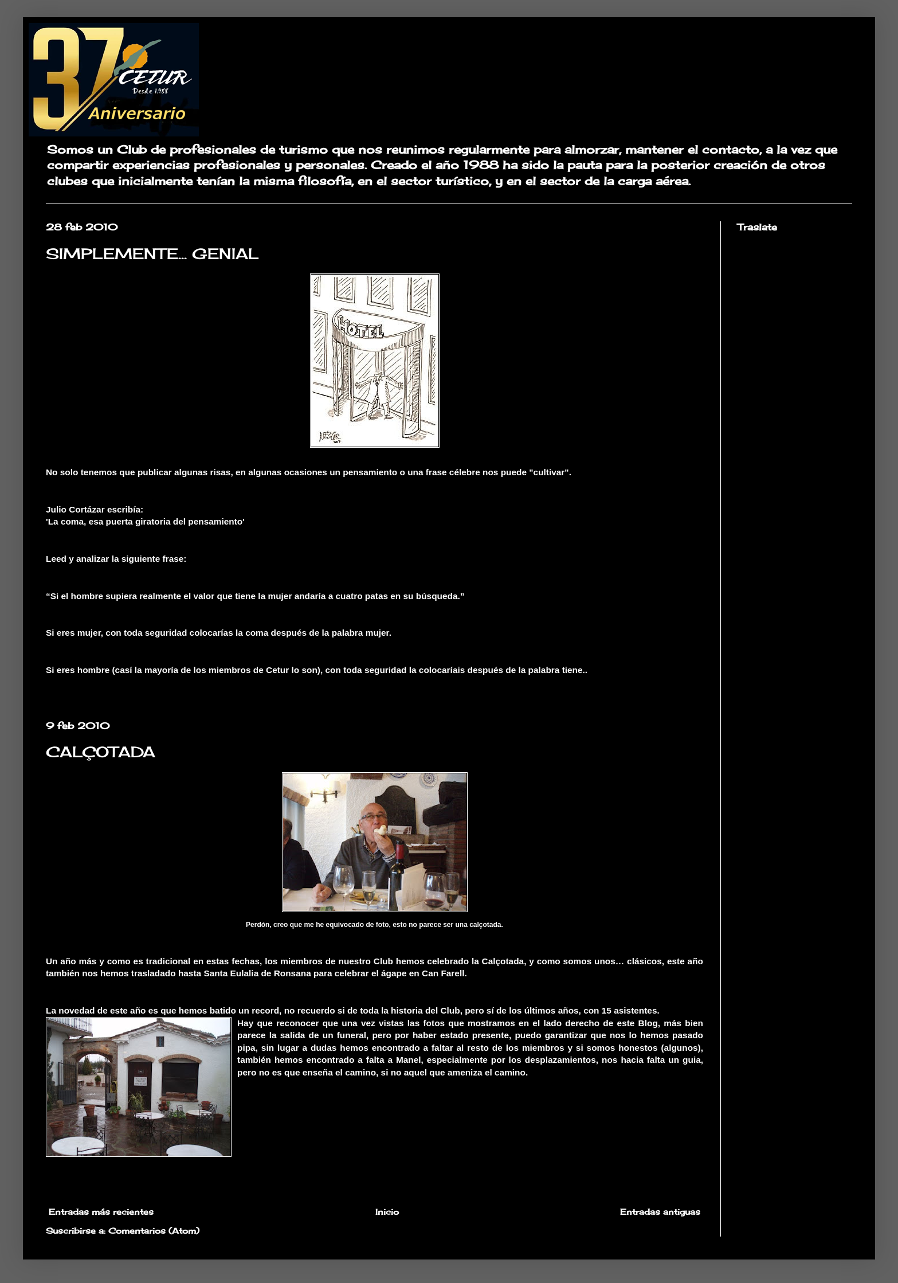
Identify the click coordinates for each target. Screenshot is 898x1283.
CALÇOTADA (100, 751)
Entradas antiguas (660, 1211)
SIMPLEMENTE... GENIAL (152, 253)
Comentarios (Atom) (153, 1230)
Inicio (387, 1211)
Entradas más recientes (101, 1211)
